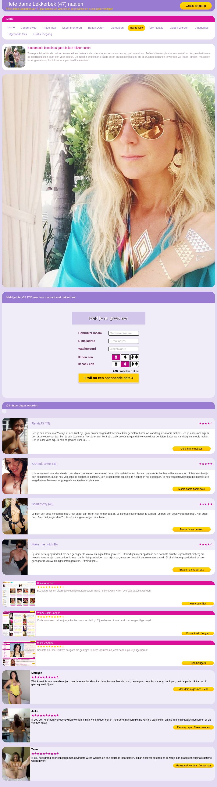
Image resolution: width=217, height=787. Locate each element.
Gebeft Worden (179, 27)
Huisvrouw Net (197, 603)
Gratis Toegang (196, 5)
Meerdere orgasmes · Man (194, 689)
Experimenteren (72, 27)
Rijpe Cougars (198, 663)
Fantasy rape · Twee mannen (193, 727)
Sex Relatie (156, 27)
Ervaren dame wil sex (191, 569)
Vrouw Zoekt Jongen (197, 633)
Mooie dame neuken (191, 529)
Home (11, 27)
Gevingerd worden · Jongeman (193, 765)
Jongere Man (29, 27)
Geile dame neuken (192, 448)
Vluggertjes (202, 27)
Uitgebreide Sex (17, 34)
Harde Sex (136, 27)
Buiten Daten (96, 27)
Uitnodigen (117, 27)
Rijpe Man (50, 27)
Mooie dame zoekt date (191, 489)
